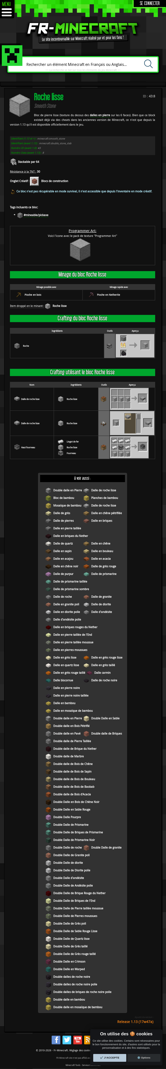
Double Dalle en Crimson (69, 961)
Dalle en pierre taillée (67, 528)
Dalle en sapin (62, 551)
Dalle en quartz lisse (66, 665)
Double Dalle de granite (106, 847)
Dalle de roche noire (104, 680)
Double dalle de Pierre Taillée (72, 741)
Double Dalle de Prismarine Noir (74, 840)
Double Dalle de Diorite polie (71, 870)
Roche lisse (60, 306)
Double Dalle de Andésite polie (73, 885)
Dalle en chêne (100, 543)
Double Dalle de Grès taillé (70, 946)
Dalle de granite (101, 597)
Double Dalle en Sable (105, 718)
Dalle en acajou (63, 559)
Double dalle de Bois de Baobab (73, 787)
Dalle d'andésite (101, 612)
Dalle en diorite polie (66, 612)
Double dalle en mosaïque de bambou (77, 1007)
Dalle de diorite (101, 604)
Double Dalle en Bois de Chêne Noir (76, 802)
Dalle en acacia (101, 559)
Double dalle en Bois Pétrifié (71, 726)
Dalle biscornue (63, 680)
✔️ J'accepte (110, 1057)
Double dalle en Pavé (67, 733)
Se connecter (150, 3)
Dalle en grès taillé (103, 665)
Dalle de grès (61, 513)
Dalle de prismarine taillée (70, 581)
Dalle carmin (102, 673)
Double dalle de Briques (106, 733)
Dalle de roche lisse (30, 399)
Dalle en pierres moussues (70, 650)
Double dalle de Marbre (68, 756)
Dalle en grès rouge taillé (69, 673)
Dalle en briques (101, 521)
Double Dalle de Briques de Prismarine (78, 832)
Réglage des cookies (80, 1050)
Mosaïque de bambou (67, 505)
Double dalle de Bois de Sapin (72, 771)
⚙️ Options (143, 1057)
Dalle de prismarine (104, 574)
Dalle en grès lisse (64, 657)
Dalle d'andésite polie (67, 619)
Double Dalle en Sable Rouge (71, 809)
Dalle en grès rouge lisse (106, 657)
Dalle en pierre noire (66, 688)
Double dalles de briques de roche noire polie (82, 992)
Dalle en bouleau (102, 551)
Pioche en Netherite (108, 294)
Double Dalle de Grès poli (69, 923)
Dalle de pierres (63, 521)
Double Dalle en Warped (69, 969)
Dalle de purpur (63, 574)
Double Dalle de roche (67, 847)
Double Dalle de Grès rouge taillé (74, 954)
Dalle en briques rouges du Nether (75, 627)
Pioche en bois (33, 294)
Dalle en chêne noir (65, 566)
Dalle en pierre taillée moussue (73, 642)
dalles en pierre (100, 115)
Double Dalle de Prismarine (71, 825)
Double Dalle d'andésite (68, 878)
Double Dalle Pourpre (67, 817)
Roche (26, 345)
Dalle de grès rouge (103, 566)
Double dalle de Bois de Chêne (73, 764)
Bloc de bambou (63, 498)
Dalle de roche (62, 597)
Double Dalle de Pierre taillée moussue (78, 908)
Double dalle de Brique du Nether (74, 749)
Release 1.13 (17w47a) (135, 1021)
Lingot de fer (73, 441)
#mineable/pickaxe (36, 215)
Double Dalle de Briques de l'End (74, 901)
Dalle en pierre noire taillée (71, 695)
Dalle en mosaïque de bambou (73, 711)
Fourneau (71, 453)
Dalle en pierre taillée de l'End (72, 635)
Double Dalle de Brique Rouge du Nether (79, 893)
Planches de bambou (104, 498)
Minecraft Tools (73, 1065)
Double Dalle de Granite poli (71, 855)
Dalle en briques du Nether (70, 536)
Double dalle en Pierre (67, 490)
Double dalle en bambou (69, 999)
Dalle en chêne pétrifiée (106, 513)
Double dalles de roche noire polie (75, 984)
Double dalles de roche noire (71, 977)
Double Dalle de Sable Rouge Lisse (75, 931)
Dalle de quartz (63, 543)
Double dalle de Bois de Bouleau (74, 779)
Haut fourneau (28, 447)
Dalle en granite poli (66, 604)
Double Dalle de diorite (68, 863)
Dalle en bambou (64, 703)
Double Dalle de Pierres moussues (75, 916)
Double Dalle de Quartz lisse (71, 939)
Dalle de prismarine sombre (71, 589)
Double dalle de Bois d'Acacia (72, 794)
